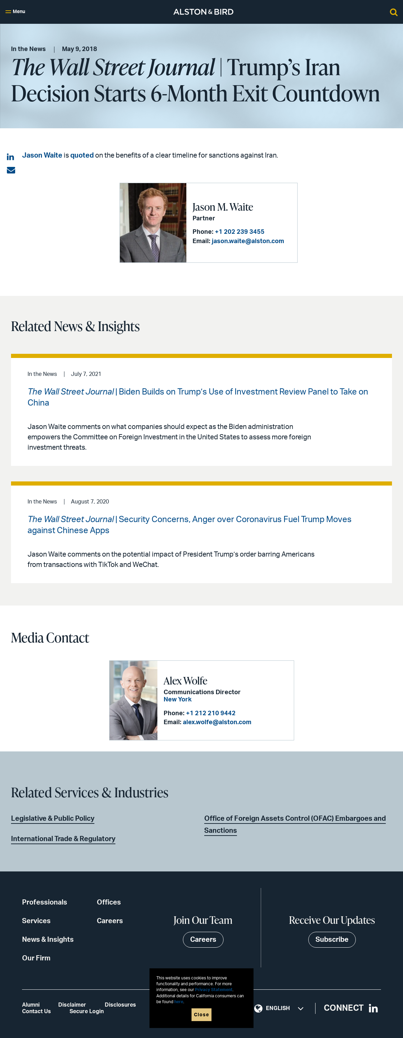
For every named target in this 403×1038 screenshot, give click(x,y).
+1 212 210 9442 (211, 713)
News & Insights (48, 939)
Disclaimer (72, 1005)
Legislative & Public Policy (52, 818)
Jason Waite (42, 155)
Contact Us (36, 1011)
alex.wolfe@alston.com (217, 722)
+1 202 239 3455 (240, 232)
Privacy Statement (213, 990)
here (178, 1002)
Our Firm (36, 958)
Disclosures (120, 1005)
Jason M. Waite (223, 206)
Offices (109, 902)
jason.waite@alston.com (248, 241)
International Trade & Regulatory (63, 839)
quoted (82, 155)
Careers (110, 921)
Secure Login (87, 1011)
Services (36, 921)
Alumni (31, 1005)
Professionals (44, 902)
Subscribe (332, 939)
